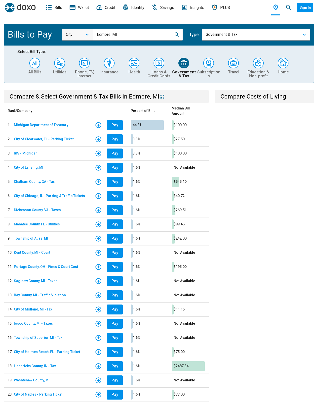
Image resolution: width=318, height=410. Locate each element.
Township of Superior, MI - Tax (38, 338)
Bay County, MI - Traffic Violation (40, 295)
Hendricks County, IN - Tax (35, 366)
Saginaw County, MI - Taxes (35, 281)
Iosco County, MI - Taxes (33, 323)
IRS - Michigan (26, 153)
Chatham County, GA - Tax (34, 182)
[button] (177, 35)
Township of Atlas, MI (31, 238)
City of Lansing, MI (28, 167)
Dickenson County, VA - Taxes (37, 210)
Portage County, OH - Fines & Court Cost (46, 267)
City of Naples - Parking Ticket (38, 394)
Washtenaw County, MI (31, 380)
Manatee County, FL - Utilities (37, 224)
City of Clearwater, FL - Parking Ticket (44, 139)
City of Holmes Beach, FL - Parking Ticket (47, 352)
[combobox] (77, 35)
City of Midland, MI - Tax (33, 309)
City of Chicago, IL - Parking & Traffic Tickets (49, 196)
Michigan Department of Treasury (41, 125)
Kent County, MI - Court (32, 253)
